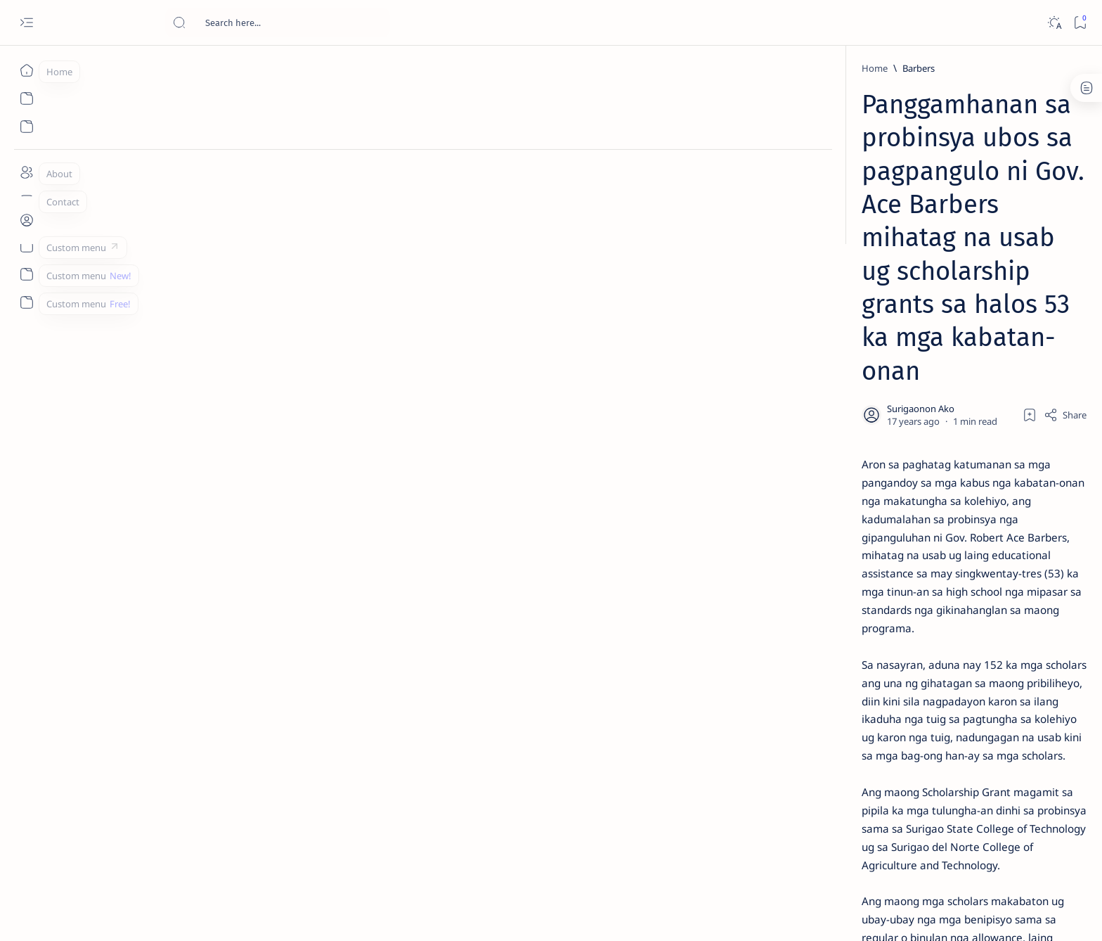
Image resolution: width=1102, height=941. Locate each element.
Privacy (873, 850)
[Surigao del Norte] (417, 743)
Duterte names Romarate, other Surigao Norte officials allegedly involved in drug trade (874, 416)
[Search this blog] (277, 22)
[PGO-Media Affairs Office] (308, 743)
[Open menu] (26, 23)
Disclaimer (823, 850)
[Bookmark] (1080, 23)
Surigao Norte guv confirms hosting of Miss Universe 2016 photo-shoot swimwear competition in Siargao (867, 501)
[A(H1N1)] (814, 700)
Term (778, 850)
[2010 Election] (916, 665)
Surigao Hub (197, 913)
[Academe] (916, 736)
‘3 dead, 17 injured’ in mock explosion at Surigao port (860, 578)
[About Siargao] (916, 700)
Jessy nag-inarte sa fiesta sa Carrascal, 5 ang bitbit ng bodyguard (862, 339)
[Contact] (26, 200)
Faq (909, 850)
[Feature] (845, 220)
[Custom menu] (26, 246)
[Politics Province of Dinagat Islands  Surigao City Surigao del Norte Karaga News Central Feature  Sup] (814, 665)
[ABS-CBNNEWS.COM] (814, 736)
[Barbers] (248, 68)
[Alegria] (840, 382)
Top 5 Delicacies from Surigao (867, 239)
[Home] (26, 70)
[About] (26, 172)
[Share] (717, 245)
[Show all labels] (797, 804)
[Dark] (1054, 23)
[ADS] (814, 771)
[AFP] (916, 771)
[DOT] (840, 459)
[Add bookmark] (682, 245)
